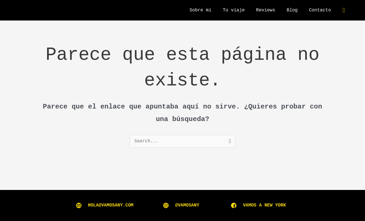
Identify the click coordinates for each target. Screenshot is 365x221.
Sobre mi (200, 10)
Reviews (265, 10)
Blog (292, 10)
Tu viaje (234, 10)
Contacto (320, 10)
